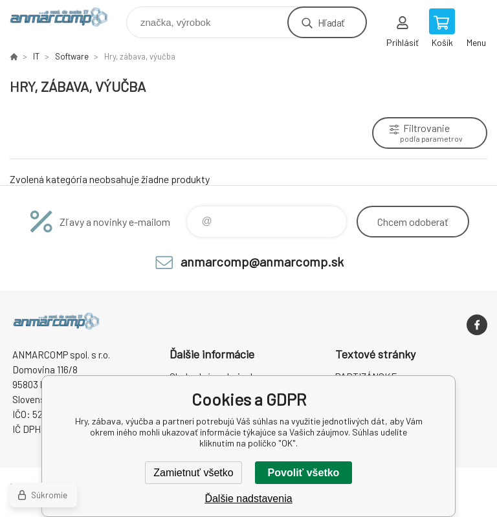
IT (36, 56)
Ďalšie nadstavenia (248, 498)
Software (72, 56)
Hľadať (331, 22)
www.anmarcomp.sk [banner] (67, 19)
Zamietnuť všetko (193, 472)
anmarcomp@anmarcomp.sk (262, 261)
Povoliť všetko (304, 472)
